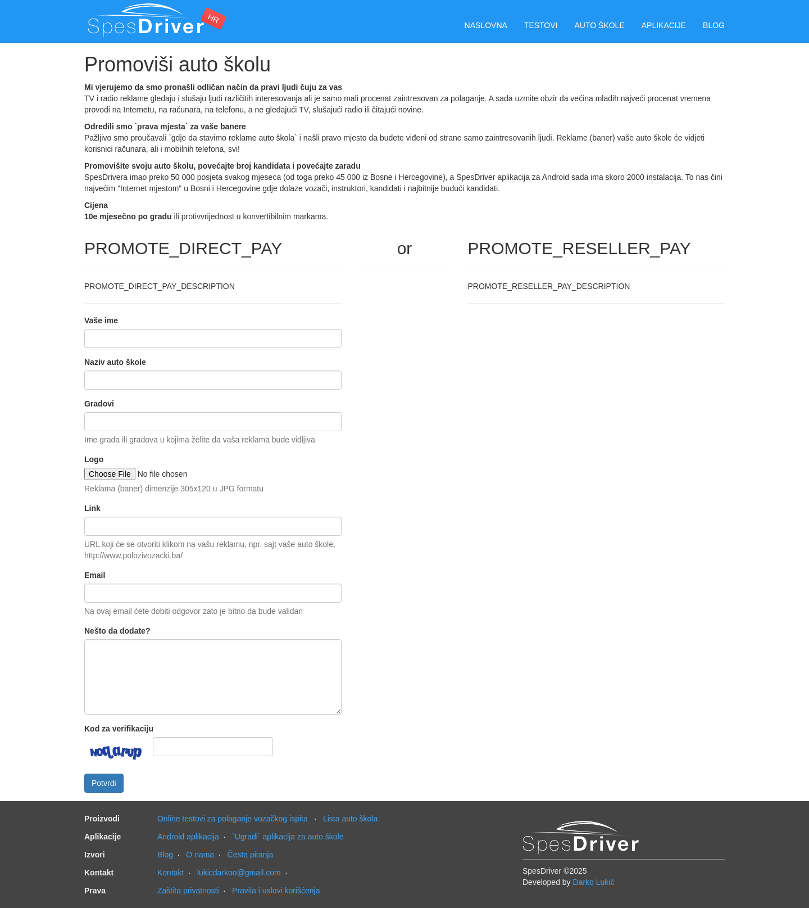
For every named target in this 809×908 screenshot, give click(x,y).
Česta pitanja (251, 854)
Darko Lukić (594, 882)
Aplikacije (664, 25)
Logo (93, 459)
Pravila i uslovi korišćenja (276, 890)
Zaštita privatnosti (188, 890)
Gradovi (99, 403)
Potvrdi (104, 783)
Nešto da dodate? (117, 630)
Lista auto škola (350, 818)
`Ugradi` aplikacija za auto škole (287, 836)
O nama (200, 854)
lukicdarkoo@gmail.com (239, 872)
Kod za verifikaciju (118, 728)
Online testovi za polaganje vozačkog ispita (232, 818)
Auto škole (600, 25)
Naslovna (486, 25)
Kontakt (170, 872)
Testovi (541, 25)
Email (94, 575)
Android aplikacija (188, 836)
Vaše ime (101, 320)
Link (92, 508)
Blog (714, 25)
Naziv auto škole (115, 362)
